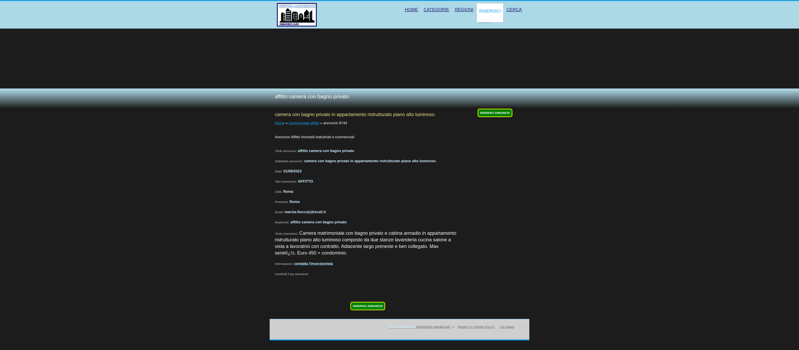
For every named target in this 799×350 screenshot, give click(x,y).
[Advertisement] (399, 59)
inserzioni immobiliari (419, 327)
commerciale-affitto (304, 123)
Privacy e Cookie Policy (476, 327)
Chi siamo (507, 327)
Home (280, 123)
